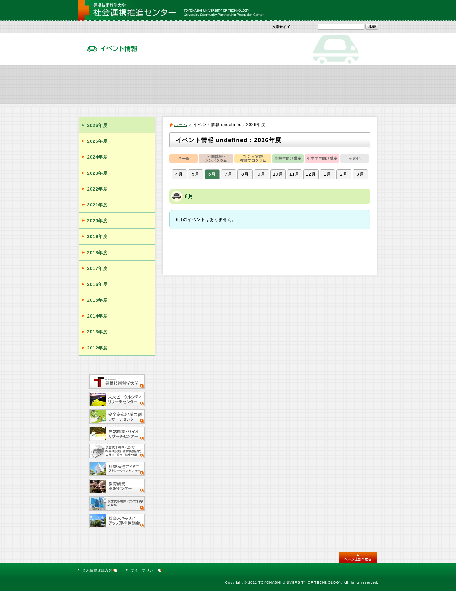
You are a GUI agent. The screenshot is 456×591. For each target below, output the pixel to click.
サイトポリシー (146, 570)
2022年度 (97, 189)
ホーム (180, 124)
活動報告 (303, 84)
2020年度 (97, 220)
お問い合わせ (361, 10)
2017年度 (97, 268)
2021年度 (97, 204)
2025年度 (97, 141)
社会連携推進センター (103, 84)
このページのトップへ (358, 557)
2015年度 (97, 300)
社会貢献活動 (153, 84)
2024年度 (97, 157)
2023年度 (97, 173)
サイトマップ (328, 10)
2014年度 (97, 315)
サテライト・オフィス (353, 84)
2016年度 (97, 284)
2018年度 (97, 252)
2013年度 (97, 331)
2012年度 (97, 347)
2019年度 (97, 236)
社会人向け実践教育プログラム (203, 84)
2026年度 (97, 125)
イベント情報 (253, 84)
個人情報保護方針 (99, 570)
